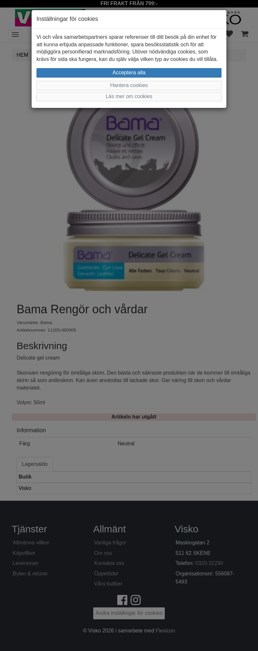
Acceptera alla (128, 72)
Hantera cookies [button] (129, 85)
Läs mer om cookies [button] (129, 96)
